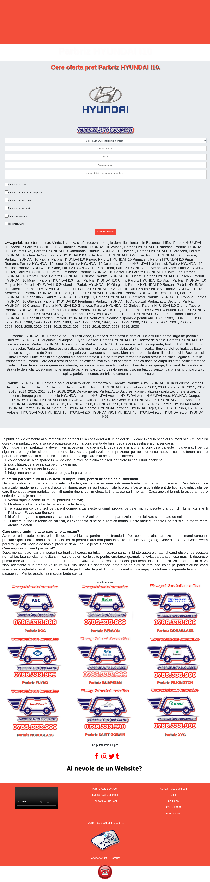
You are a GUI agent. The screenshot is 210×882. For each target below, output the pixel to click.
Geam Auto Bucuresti (105, 800)
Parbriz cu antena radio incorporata (25, 192)
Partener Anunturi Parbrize (105, 858)
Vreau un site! (173, 813)
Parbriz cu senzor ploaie (20, 200)
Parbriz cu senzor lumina (20, 208)
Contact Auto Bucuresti (173, 788)
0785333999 (173, 807)
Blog (173, 794)
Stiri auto (173, 800)
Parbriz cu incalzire (17, 216)
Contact (146, 32)
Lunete (85, 32)
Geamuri (115, 32)
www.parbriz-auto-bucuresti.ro (28, 243)
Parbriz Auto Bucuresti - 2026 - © (105, 822)
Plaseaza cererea (105, 231)
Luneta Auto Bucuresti (105, 794)
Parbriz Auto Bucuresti (105, 788)
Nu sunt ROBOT (16, 224)
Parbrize (56, 32)
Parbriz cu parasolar (18, 184)
